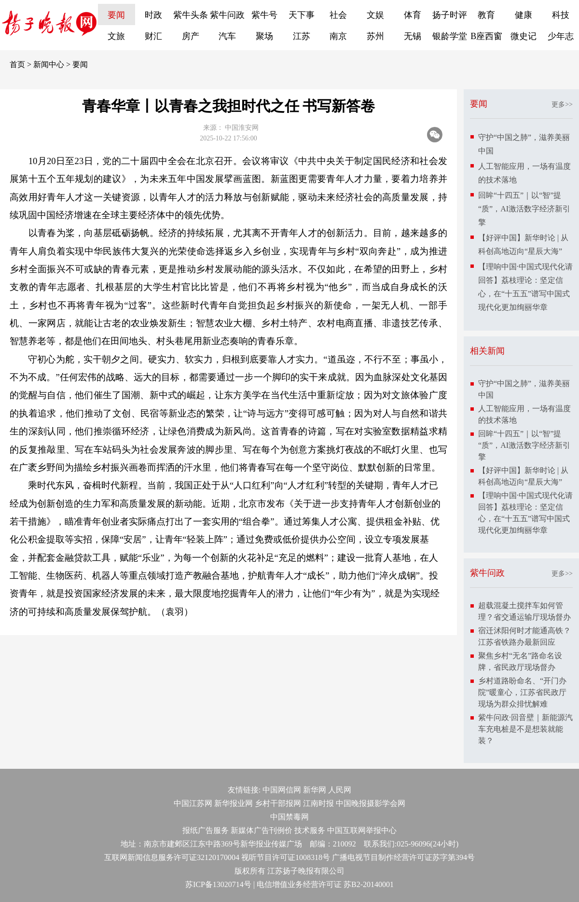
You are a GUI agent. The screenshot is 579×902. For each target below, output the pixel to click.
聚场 (264, 36)
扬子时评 (449, 15)
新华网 (314, 790)
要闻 (116, 15)
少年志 (561, 36)
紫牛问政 (227, 15)
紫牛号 (264, 15)
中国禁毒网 (289, 817)
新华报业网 (233, 803)
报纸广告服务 (205, 830)
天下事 (302, 15)
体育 (412, 15)
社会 (338, 15)
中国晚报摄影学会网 (370, 803)
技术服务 (309, 830)
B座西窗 (486, 36)
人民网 (339, 790)
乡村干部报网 (278, 803)
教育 (486, 15)
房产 (190, 36)
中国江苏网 (193, 803)
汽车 (227, 36)
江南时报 (318, 803)
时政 (153, 15)
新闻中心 (48, 64)
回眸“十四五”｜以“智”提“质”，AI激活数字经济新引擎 (524, 208)
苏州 (375, 36)
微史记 (523, 36)
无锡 (412, 36)
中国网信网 (281, 790)
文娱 (375, 15)
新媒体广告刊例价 (261, 830)
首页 (17, 64)
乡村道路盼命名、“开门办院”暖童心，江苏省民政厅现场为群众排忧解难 (522, 692)
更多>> (562, 104)
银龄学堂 (449, 36)
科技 (560, 15)
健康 (523, 15)
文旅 (116, 36)
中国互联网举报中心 (362, 830)
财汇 (153, 36)
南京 (338, 36)
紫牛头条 (190, 15)
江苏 (301, 36)
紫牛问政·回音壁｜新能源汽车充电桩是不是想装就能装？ (525, 729)
